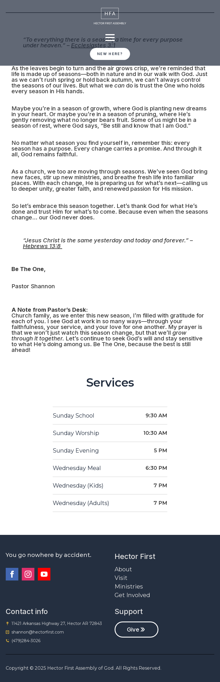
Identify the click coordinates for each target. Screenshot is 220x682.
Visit (121, 578)
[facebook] (12, 574)
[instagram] (28, 574)
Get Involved (132, 595)
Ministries (129, 586)
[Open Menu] (110, 37)
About (123, 569)
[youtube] (44, 574)
